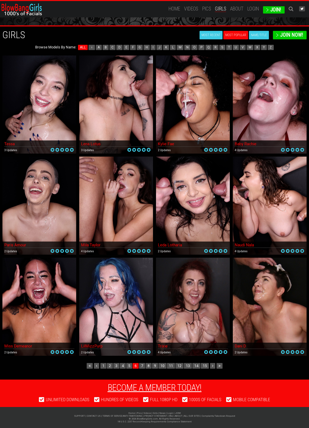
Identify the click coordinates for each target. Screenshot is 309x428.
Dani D (240, 346)
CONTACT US (94, 416)
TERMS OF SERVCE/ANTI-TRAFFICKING (122, 416)
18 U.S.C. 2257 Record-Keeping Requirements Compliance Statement (154, 421)
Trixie (163, 346)
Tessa (9, 143)
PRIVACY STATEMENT (155, 416)
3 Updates (10, 150)
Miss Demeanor (18, 346)
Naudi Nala (244, 245)
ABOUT (236, 9)
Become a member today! (155, 387)
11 (171, 366)
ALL (83, 47)
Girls (220, 9)
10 (162, 366)
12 (179, 366)
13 (188, 366)
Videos (191, 9)
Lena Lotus (91, 143)
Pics (206, 9)
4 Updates (241, 150)
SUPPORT (79, 416)
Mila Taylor (91, 245)
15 (205, 366)
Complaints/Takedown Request (218, 416)
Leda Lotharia (170, 245)
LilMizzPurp (92, 346)
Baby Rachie (245, 143)
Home (174, 9)
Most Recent (211, 35)
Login (253, 9)
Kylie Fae (166, 143)
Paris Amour (15, 245)
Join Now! (291, 35)
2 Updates (164, 150)
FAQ (171, 416)
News (162, 413)
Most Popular (235, 35)
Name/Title (259, 35)
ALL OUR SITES (192, 416)
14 (196, 366)
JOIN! (275, 10)
